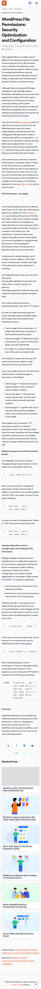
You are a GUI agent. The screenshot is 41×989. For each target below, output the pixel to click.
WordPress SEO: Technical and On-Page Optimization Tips (18, 789)
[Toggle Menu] (36, 3)
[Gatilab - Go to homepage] (4, 3)
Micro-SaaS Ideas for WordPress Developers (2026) (17, 847)
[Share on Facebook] (16, 745)
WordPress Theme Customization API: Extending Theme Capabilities (18, 961)
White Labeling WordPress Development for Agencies (15, 905)
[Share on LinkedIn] (24, 745)
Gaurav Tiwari (16, 985)
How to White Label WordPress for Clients (18, 934)
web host (25, 184)
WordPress (8, 49)
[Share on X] (8, 745)
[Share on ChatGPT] (16, 753)
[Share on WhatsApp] (24, 753)
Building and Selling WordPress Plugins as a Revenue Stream (20, 876)
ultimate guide (25, 122)
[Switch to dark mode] (30, 3)
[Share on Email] (32, 745)
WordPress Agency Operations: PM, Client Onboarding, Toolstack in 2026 (19, 818)
